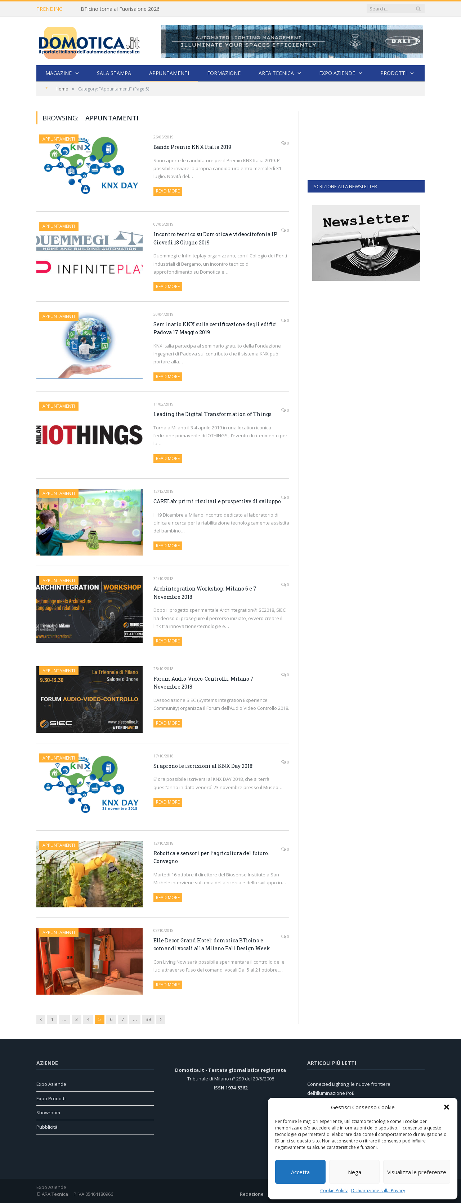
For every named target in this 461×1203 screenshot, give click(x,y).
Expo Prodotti (51, 1098)
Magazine (58, 73)
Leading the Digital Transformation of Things (212, 414)
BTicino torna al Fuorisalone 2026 (120, 9)
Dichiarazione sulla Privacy (378, 1190)
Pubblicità (47, 1127)
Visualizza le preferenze (416, 1172)
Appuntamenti (169, 73)
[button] (446, 1107)
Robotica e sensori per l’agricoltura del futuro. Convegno (211, 857)
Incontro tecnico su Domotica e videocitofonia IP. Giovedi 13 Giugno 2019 (215, 238)
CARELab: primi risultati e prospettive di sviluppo (217, 501)
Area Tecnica (276, 73)
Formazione (224, 73)
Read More (168, 191)
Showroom (48, 1112)
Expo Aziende (337, 73)
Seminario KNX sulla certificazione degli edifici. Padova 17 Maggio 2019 (215, 328)
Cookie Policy (334, 1190)
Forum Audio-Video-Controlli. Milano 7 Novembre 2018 (203, 682)
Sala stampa (114, 73)
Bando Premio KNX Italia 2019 (192, 146)
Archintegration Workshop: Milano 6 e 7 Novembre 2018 (204, 592)
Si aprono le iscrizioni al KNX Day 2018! (203, 765)
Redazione (252, 1194)
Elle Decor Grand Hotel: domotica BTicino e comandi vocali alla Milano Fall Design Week (211, 944)
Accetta (300, 1172)
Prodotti (393, 73)
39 (148, 1019)
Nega (354, 1172)
